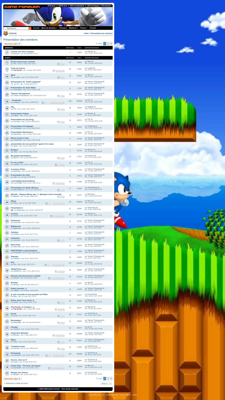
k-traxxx (14, 214)
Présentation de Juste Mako (23, 88)
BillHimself (16, 226)
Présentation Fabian (20, 114)
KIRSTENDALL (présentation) (24, 251)
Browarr (14, 283)
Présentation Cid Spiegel (22, 126)
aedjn (15, 146)
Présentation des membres (102, 33)
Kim (12, 262)
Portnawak (15, 353)
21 (57, 103)
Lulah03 (90, 68)
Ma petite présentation (21, 156)
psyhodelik (17, 368)
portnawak (91, 294)
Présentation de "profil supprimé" (26, 82)
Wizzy (90, 61)
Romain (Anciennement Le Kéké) (25, 276)
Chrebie (14, 327)
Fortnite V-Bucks (125, 395)
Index (86, 33)
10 (63, 265)
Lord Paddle (17, 183)
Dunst (13, 314)
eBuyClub (114, 395)
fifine (15, 296)
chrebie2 (16, 329)
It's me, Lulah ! (17, 162)
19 (51, 103)
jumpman (16, 102)
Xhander (14, 256)
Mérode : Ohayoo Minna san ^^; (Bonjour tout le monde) (36, 194)
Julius (15, 152)
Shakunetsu (21, 210)
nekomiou (15, 238)
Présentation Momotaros (22, 132)
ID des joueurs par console (23, 62)
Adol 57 (16, 158)
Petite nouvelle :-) (19, 288)
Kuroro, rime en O (19, 360)
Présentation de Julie (20, 175)
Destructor (15, 220)
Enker (15, 302)
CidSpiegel (17, 128)
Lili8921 (16, 290)
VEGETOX (17, 271)
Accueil (36, 28)
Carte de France (18, 68)
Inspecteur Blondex (19, 333)
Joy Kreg (16, 121)
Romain (16, 278)
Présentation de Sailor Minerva (24, 188)
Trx (18, 84)
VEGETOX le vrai (18, 269)
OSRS (134, 395)
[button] (111, 43)
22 (60, 103)
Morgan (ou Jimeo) (19, 372)
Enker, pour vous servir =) (22, 300)
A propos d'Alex (18, 169)
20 (54, 103)
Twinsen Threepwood (95, 81)
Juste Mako (17, 89)
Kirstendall (17, 252)
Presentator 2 (17, 208)
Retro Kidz (15, 245)
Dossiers (63, 28)
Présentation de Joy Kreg (22, 119)
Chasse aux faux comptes (22, 52)
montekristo (17, 140)
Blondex (16, 53)
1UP (103, 395)
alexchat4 (16, 171)
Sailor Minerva (18, 190)
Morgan (16, 374)
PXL (15, 63)
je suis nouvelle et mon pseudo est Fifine (29, 294)
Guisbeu (14, 232)
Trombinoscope (18, 346)
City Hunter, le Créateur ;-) (22, 307)
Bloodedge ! (16, 320)
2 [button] (107, 43)
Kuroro (15, 362)
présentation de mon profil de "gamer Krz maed (32, 144)
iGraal (108, 395)
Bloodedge (17, 322)
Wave (13, 340)
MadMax (91, 107)
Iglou (13, 75)
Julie (15, 177)
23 (63, 103)
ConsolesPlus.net (94, 395)
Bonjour (14, 150)
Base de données (49, 28)
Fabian (15, 115)
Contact (93, 28)
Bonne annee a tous (20, 138)
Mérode (90, 181)
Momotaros (17, 134)
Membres (73, 28)
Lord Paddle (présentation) (23, 181)
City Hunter (17, 70)
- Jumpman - (16, 100)
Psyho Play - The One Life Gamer (25, 366)
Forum (83, 28)
